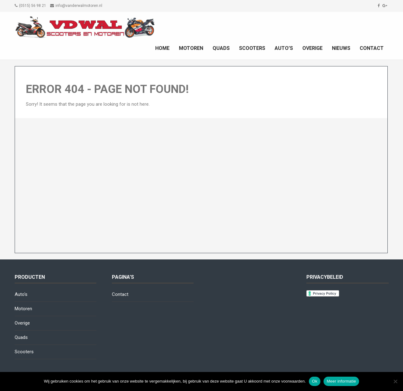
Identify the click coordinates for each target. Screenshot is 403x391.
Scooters (252, 48)
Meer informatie (341, 381)
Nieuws (341, 48)
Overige (312, 48)
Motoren (191, 48)
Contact (372, 48)
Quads (221, 48)
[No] (395, 381)
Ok (314, 381)
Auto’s (284, 48)
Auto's (21, 294)
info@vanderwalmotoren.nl (78, 5)
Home (162, 48)
